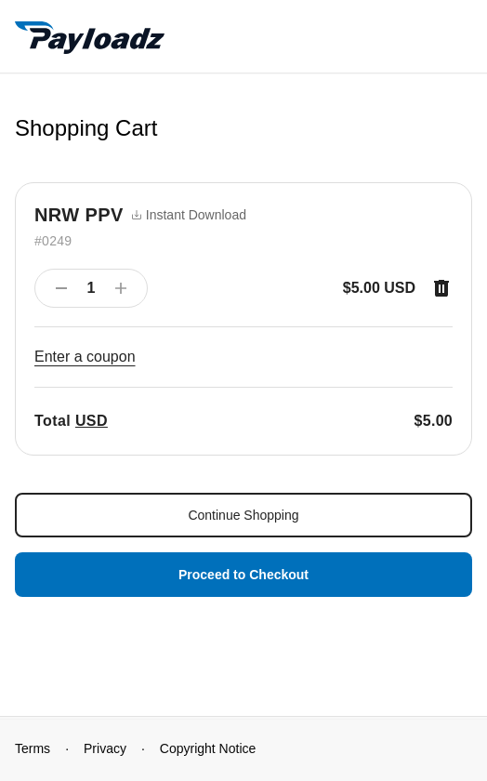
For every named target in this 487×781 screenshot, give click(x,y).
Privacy (105, 748)
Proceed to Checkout (243, 574)
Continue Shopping (243, 515)
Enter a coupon (85, 356)
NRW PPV (79, 215)
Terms (32, 748)
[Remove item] (441, 288)
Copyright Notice (208, 748)
